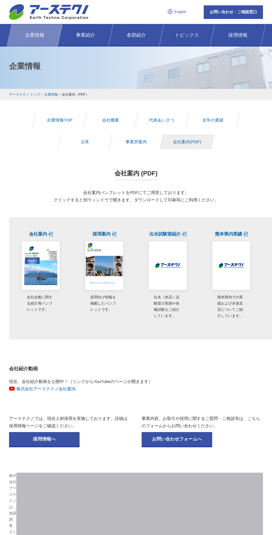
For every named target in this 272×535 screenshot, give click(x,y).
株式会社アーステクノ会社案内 (46, 355)
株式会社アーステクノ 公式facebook (136, 470)
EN (140, 496)
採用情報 (186, 489)
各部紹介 (138, 489)
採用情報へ (44, 406)
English (180, 12)
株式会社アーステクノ (49, 12)
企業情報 (51, 94)
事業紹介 (116, 489)
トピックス (162, 489)
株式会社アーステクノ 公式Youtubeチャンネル (164, 470)
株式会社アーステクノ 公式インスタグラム (107, 470)
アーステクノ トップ (24, 94)
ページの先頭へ (242, 449)
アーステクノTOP (64, 489)
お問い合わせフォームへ (177, 406)
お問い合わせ (211, 489)
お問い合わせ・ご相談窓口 (233, 12)
